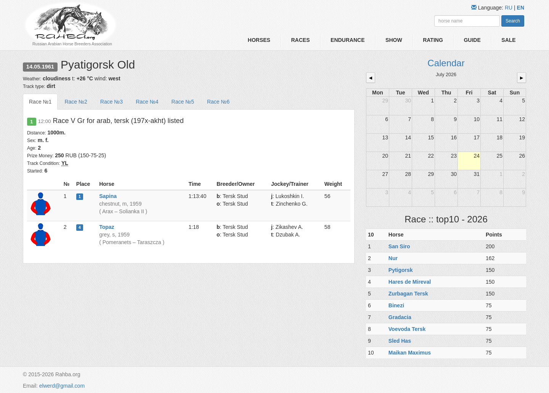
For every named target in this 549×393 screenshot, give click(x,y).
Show (393, 40)
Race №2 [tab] (75, 102)
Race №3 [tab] (111, 102)
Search (513, 21)
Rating (433, 40)
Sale (508, 40)
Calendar (445, 63)
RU (509, 8)
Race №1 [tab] (40, 102)
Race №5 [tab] (183, 102)
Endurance (347, 40)
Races (300, 40)
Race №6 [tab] (218, 102)
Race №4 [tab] (147, 102)
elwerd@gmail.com (62, 386)
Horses (259, 40)
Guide (472, 40)
